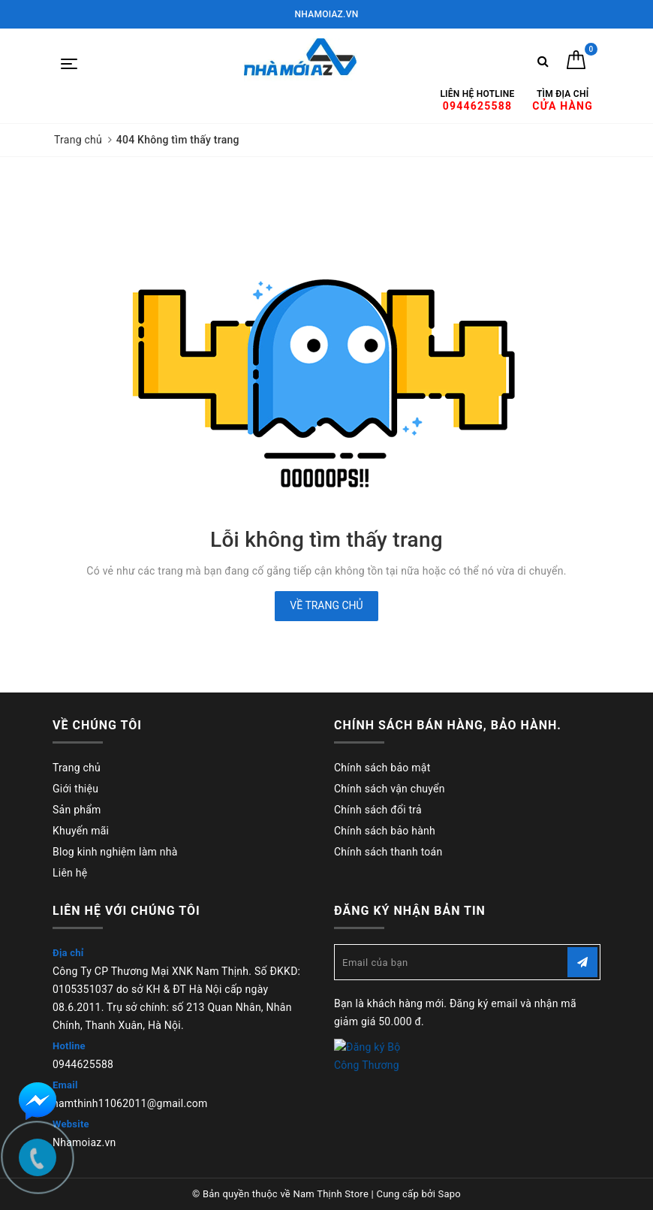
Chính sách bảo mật (382, 768)
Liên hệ (70, 873)
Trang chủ (77, 768)
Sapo (450, 1193)
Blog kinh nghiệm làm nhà (115, 852)
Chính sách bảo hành (384, 831)
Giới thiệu (75, 789)
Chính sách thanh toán (388, 852)
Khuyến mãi (81, 831)
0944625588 (83, 1064)
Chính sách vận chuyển (389, 789)
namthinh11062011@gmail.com (130, 1103)
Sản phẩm (77, 810)
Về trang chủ (326, 605)
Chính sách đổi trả (378, 810)
